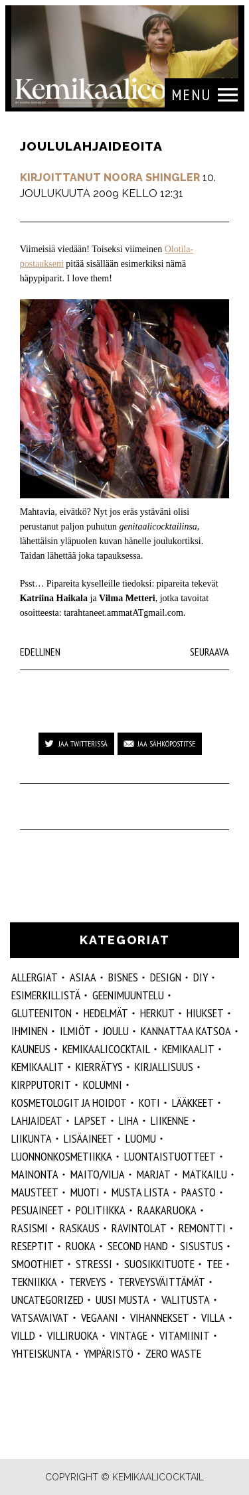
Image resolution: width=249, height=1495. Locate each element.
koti (149, 1102)
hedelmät (106, 1013)
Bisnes (123, 977)
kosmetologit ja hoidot (69, 1102)
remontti (202, 1228)
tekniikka (34, 1281)
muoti (85, 1192)
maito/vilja (97, 1174)
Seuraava (209, 651)
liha (129, 1120)
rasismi (29, 1228)
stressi (94, 1263)
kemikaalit (37, 1066)
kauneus (30, 1048)
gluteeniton (41, 1013)
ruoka (81, 1245)
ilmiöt (75, 1030)
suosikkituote (159, 1263)
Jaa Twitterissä (83, 743)
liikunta (31, 1138)
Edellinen (40, 651)
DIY (200, 977)
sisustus (201, 1245)
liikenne (170, 1120)
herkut (157, 1013)
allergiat (34, 977)
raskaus (80, 1228)
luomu (140, 1138)
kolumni (102, 1084)
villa (213, 1317)
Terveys (87, 1281)
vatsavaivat (40, 1317)
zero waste (173, 1353)
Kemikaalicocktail (106, 1048)
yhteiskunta (41, 1353)
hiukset (205, 1013)
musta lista (140, 1192)
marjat (154, 1174)
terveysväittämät (161, 1281)
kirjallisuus (164, 1066)
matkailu (205, 1174)
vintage (128, 1335)
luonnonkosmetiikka (61, 1156)
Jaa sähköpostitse (166, 743)
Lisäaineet (89, 1138)
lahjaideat (36, 1120)
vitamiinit (184, 1335)
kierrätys (99, 1066)
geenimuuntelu (128, 995)
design (165, 977)
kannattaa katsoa (186, 1030)
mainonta (34, 1174)
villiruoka (72, 1335)
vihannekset (159, 1317)
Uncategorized (47, 1299)
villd (23, 1335)
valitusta (185, 1299)
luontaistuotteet (170, 1156)
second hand (138, 1245)
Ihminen (29, 1030)
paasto (198, 1192)
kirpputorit (41, 1084)
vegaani (99, 1317)
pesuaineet (37, 1210)
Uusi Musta (122, 1299)
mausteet (34, 1192)
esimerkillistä (45, 995)
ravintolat (139, 1228)
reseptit (32, 1245)
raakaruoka (167, 1210)
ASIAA (83, 977)
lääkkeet (193, 1102)
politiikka (100, 1210)
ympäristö (108, 1353)
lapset (90, 1120)
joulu (116, 1030)
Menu (191, 94)
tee (214, 1263)
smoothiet (37, 1263)
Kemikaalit (188, 1048)
